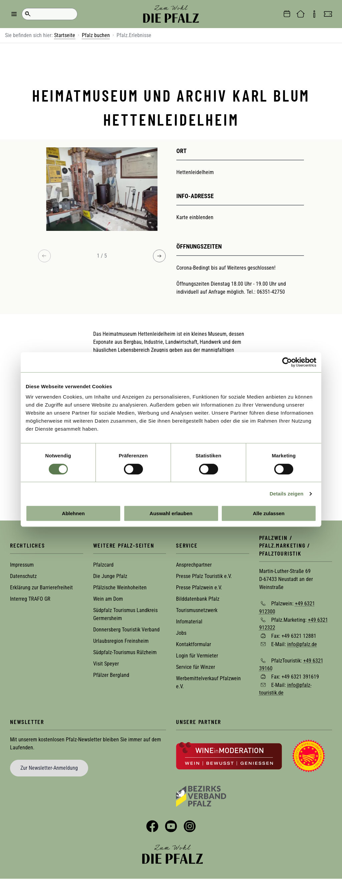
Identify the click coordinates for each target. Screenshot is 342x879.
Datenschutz (23, 576)
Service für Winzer (195, 667)
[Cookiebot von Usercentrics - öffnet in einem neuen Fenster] (287, 362)
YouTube (171, 826)
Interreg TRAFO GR (30, 599)
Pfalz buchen (96, 35)
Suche (27, 14)
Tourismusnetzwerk (196, 610)
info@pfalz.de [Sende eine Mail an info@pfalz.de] (302, 644)
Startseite (64, 35)
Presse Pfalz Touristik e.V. (204, 576)
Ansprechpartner (194, 565)
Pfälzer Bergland (111, 675)
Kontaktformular (193, 644)
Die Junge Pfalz (110, 576)
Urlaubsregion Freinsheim (121, 641)
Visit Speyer (106, 664)
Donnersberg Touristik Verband (126, 629)
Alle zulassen (269, 513)
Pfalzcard (103, 565)
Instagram (190, 826)
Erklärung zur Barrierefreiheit (41, 587)
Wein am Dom (108, 599)
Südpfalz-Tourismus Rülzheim (125, 652)
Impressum (22, 565)
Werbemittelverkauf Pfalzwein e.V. (208, 682)
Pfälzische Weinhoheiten (120, 587)
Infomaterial (189, 621)
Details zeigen (286, 493)
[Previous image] (44, 256)
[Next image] (159, 256)
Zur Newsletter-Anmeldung (49, 768)
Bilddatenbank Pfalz (197, 599)
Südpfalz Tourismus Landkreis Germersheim (125, 614)
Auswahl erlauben (171, 513)
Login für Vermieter (197, 655)
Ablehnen (73, 513)
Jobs (181, 633)
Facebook (152, 826)
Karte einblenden (194, 217)
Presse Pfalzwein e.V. (199, 587)
